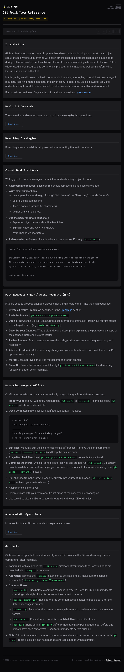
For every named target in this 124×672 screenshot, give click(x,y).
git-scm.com (84, 92)
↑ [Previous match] (98, 31)
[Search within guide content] (49, 31)
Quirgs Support (113, 660)
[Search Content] (117, 31)
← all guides (114, 7)
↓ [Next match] (104, 31)
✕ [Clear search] (110, 31)
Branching (66, 310)
